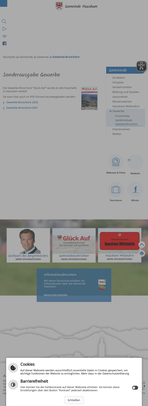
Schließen (74, 400)
